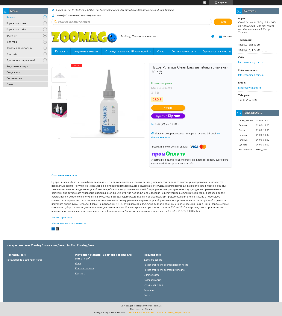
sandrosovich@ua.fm (250, 87)
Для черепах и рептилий (21, 60)
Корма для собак (16, 29)
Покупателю (13, 72)
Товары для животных (19, 48)
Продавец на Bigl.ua (141, 309)
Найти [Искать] (223, 21)
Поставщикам (14, 78)
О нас (160, 51)
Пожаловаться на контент (140, 312)
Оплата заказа (152, 274)
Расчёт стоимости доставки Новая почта (166, 264)
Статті (147, 295)
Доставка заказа (153, 259)
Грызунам (12, 35)
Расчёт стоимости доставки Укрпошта (164, 269)
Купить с (168, 116)
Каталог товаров (84, 268)
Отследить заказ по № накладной (126, 51)
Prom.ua (157, 305)
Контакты (245, 51)
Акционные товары (17, 66)
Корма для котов (16, 23)
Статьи (10, 84)
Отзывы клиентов (182, 51)
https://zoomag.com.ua (250, 62)
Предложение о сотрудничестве (24, 259)
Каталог (11, 17)
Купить (168, 108)
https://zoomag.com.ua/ (251, 75)
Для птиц (12, 41)
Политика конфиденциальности (173, 312)
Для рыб (12, 54)
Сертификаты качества (217, 51)
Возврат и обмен (153, 280)
